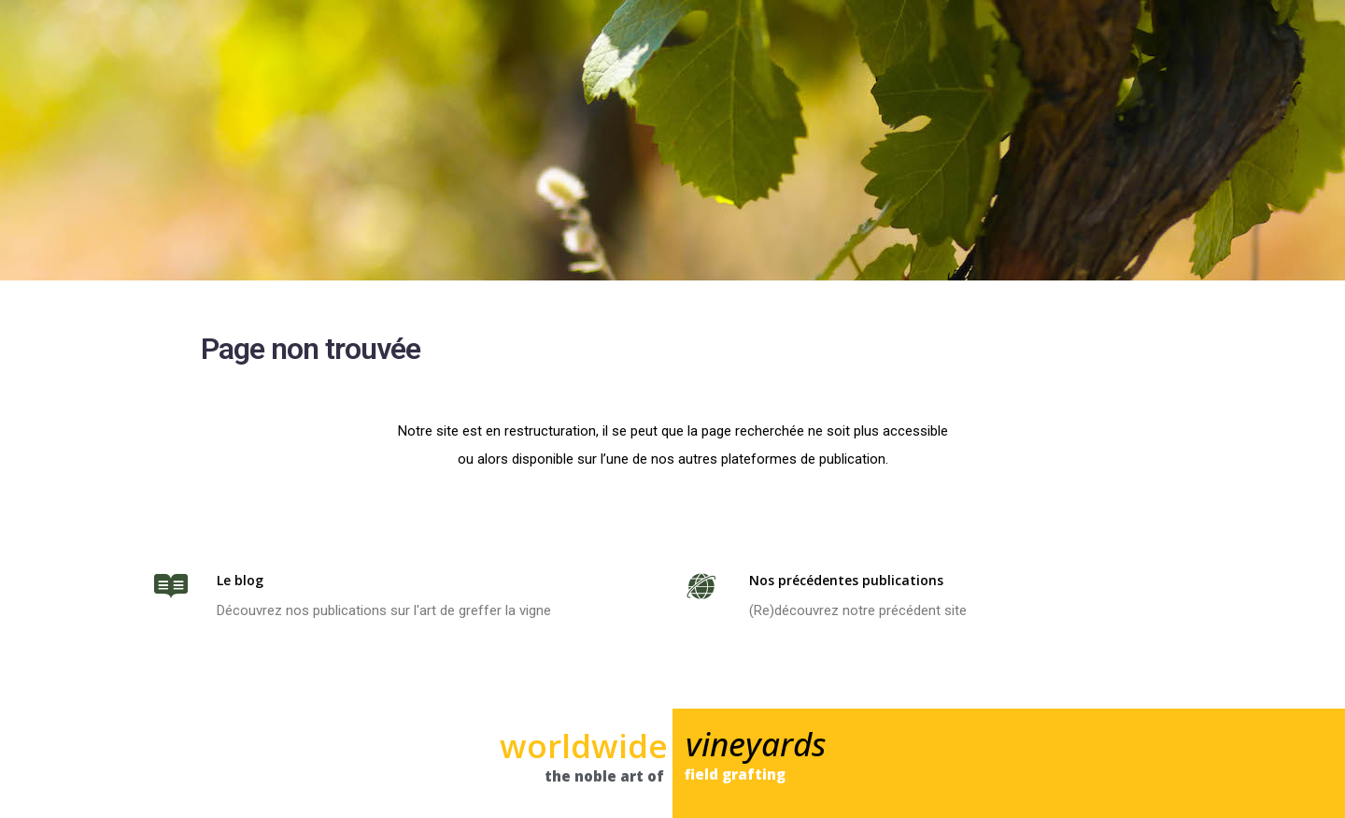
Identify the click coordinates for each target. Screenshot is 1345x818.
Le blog (240, 580)
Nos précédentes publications (846, 580)
